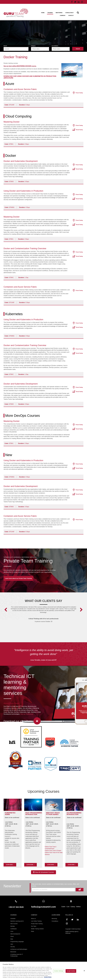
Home (43, 12)
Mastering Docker (12, 122)
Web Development (15, 934)
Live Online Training (36, 921)
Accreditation (55, 45)
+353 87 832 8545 (16, 907)
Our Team (33, 926)
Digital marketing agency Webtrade (71, 932)
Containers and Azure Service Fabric (20, 89)
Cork (68, 906)
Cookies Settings (58, 971)
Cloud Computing (18, 116)
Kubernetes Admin (10, 813)
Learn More (30, 864)
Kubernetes (14, 314)
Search (5, 45)
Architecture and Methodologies (18, 949)
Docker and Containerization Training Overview (25, 248)
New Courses (14, 923)
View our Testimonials (26, 714)
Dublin (63, 906)
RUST (27, 813)
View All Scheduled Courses (43, 872)
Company (62, 15)
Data (11, 939)
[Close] (84, 971)
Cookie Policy (47, 977)
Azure (9, 84)
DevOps (12, 926)
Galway (73, 906)
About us (33, 918)
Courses (13, 915)
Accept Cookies (71, 971)
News (32, 931)
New (8, 455)
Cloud (12, 936)
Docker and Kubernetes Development (21, 161)
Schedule (12, 918)
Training (50, 12)
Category (33, 45)
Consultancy (69, 12)
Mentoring (59, 12)
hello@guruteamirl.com (43, 906)
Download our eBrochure (18, 721)
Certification (13, 928)
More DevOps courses (22, 415)
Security (12, 946)
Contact (71, 15)
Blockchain (13, 951)
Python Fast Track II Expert (53, 850)
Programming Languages (17, 941)
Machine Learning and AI (17, 921)
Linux (11, 931)
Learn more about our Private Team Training (18, 578)
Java (11, 944)
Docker (10, 155)
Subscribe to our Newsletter (40, 889)
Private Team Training (28, 561)
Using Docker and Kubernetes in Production (23, 191)
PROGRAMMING (36, 813)
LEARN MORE (9, 864)
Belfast (78, 906)
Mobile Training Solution (37, 928)
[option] (43, 616)
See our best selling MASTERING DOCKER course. (20, 66)
